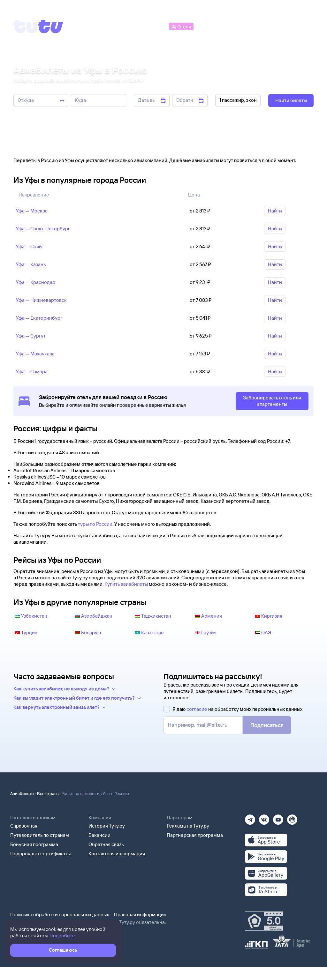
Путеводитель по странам (39, 835)
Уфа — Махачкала (35, 354)
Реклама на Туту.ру (188, 826)
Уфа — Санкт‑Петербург (43, 229)
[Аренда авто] (267, 26)
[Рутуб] (292, 818)
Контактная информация (116, 854)
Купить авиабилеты (126, 584)
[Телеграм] (250, 818)
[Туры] (238, 26)
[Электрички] (210, 26)
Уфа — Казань (31, 264)
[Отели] (181, 26)
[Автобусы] (154, 26)
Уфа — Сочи (29, 246)
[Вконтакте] (264, 818)
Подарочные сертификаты (40, 854)
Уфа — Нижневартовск (41, 300)
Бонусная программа (34, 844)
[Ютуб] (278, 818)
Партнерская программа (195, 835)
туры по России (95, 524)
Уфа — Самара (32, 371)
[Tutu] (38, 26)
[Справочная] (300, 26)
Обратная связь (106, 844)
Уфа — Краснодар (35, 282)
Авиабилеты (22, 793)
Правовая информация (140, 914)
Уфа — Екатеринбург (39, 318)
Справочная (23, 826)
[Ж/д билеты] (121, 26)
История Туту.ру (106, 826)
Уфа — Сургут (31, 336)
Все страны (48, 793)
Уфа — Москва (32, 211)
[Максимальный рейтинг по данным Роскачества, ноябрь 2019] (264, 921)
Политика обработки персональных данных (59, 914)
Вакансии (99, 835)
